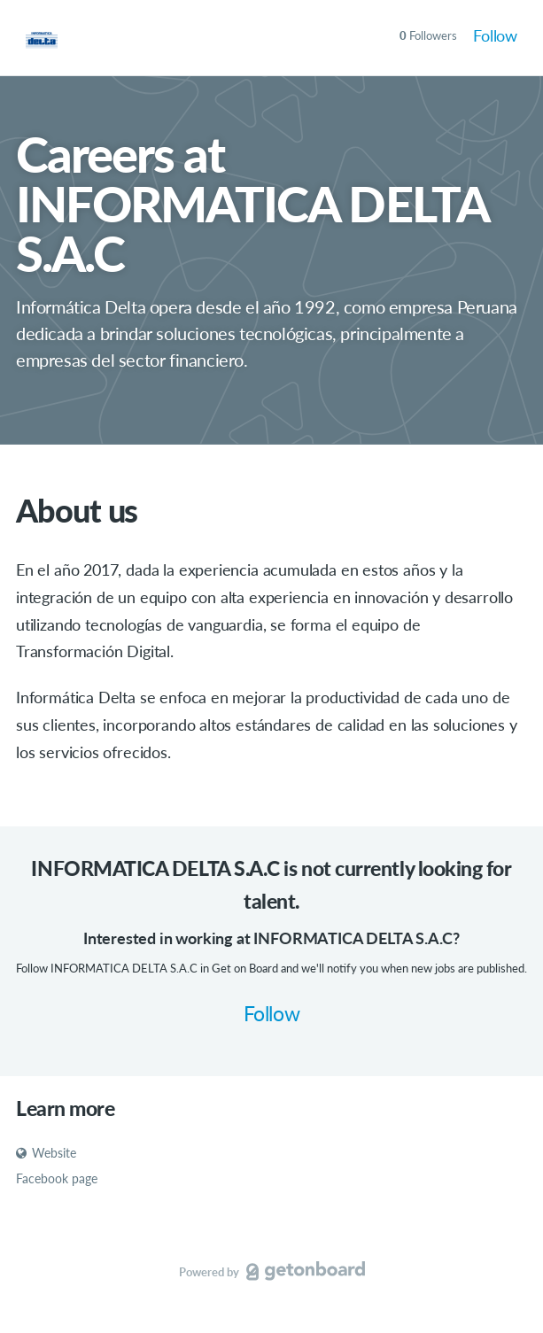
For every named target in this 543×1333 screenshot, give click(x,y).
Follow (495, 35)
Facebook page (56, 1178)
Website (46, 1152)
